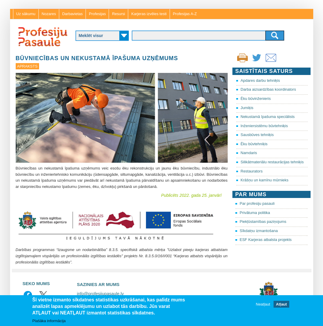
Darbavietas (72, 14)
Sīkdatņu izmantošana (259, 230)
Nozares (49, 14)
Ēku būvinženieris (256, 98)
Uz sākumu (26, 14)
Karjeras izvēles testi (148, 14)
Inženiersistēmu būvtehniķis (264, 126)
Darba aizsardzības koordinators (268, 89)
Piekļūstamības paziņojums (263, 221)
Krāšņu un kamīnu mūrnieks (265, 180)
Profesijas (97, 14)
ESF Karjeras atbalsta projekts (266, 239)
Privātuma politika (255, 212)
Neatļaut (263, 304)
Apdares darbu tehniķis (260, 80)
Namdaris (249, 153)
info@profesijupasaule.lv (100, 293)
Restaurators (252, 171)
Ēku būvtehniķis (254, 144)
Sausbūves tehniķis (257, 134)
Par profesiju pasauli (257, 203)
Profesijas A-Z (185, 14)
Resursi (118, 14)
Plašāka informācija (49, 321)
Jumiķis (247, 108)
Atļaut (281, 304)
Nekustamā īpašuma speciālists (268, 116)
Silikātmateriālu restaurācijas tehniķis (272, 162)
